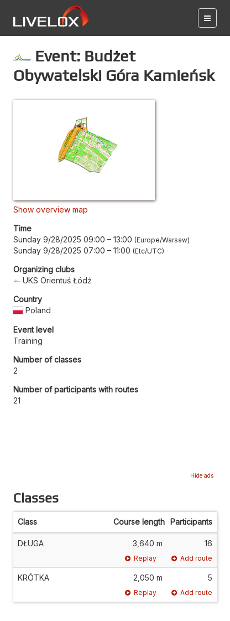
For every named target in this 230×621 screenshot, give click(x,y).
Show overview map (50, 209)
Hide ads (201, 475)
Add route (191, 558)
